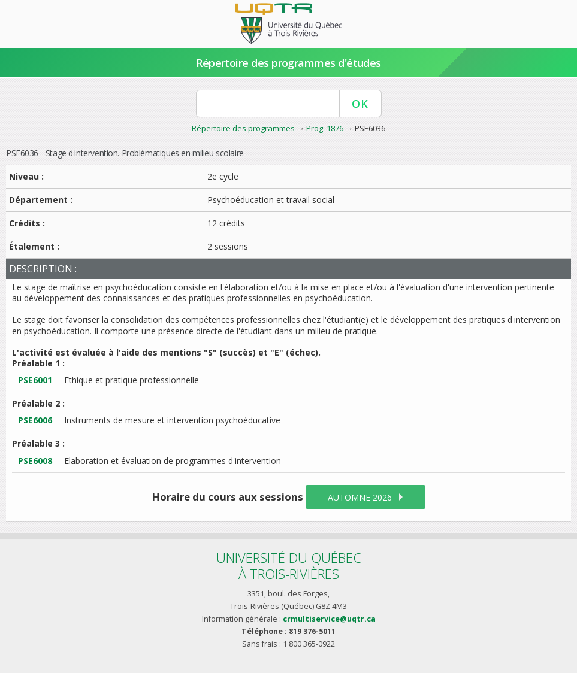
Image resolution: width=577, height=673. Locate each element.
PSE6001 (35, 380)
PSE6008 (35, 460)
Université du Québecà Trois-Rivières (288, 565)
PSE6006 (35, 420)
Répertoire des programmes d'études (288, 63)
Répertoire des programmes (243, 128)
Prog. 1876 (324, 128)
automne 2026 (360, 497)
